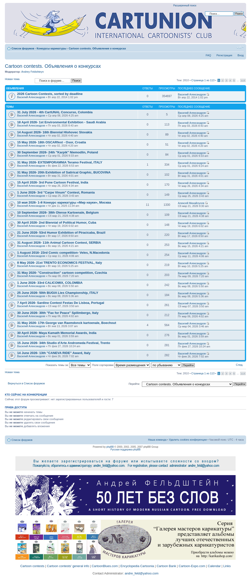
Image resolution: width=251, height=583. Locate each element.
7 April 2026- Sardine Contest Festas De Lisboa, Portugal (60, 303)
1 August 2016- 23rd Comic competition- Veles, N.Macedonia (63, 252)
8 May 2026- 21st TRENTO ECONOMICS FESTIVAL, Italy (59, 262)
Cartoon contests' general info (68, 566)
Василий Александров (31, 97)
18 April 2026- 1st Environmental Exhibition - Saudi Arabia (61, 122)
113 (243, 80)
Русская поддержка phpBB (125, 449)
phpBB (110, 447)
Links (227, 566)
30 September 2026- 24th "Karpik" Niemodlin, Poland (57, 152)
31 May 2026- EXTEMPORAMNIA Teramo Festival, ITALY (59, 162)
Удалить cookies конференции (188, 439)
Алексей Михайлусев (191, 203)
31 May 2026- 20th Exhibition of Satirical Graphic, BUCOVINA (64, 172)
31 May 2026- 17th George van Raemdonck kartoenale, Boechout (66, 323)
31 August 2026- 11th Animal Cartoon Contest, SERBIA (59, 242)
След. (239, 364)
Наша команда (157, 439)
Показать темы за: (68, 365)
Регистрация (224, 55)
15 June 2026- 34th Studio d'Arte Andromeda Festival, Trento (63, 343)
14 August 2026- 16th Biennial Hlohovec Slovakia (54, 132)
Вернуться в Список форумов (26, 383)
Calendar (214, 566)
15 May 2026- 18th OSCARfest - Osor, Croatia (51, 142)
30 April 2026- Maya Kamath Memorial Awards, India (56, 333)
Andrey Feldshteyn (32, 71)
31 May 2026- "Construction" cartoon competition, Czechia (62, 272)
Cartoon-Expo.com (192, 566)
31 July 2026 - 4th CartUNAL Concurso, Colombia (54, 112)
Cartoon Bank (166, 566)
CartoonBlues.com (105, 566)
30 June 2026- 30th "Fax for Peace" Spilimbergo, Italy (58, 313)
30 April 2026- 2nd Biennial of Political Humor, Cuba (56, 222)
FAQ (208, 55)
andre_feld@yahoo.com (141, 573)
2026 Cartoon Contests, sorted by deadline (49, 94)
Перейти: (134, 383)
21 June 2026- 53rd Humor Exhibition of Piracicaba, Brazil (61, 232)
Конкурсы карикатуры (51, 48)
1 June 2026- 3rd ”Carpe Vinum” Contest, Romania (56, 192)
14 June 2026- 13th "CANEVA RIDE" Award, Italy (54, 353)
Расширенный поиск (184, 5)
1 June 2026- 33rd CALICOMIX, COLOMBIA (49, 283)
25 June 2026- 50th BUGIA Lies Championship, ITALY (57, 293)
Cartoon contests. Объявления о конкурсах (97, 48)
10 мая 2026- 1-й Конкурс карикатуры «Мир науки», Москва (64, 202)
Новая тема (18, 81)
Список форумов (22, 48)
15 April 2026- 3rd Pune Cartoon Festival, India (52, 182)
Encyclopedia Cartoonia (137, 566)
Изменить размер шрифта (240, 47)
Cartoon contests (32, 566)
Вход (241, 55)
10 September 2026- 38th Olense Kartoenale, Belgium (58, 212)
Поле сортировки (121, 365)
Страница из (203, 80)
